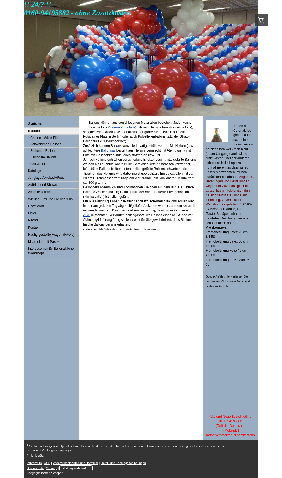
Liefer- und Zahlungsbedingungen (49, 450)
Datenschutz (35, 468)
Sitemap (51, 468)
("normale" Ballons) (122, 127)
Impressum (34, 463)
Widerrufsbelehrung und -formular (75, 463)
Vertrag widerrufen (76, 468)
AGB (86, 215)
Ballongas (108, 150)
